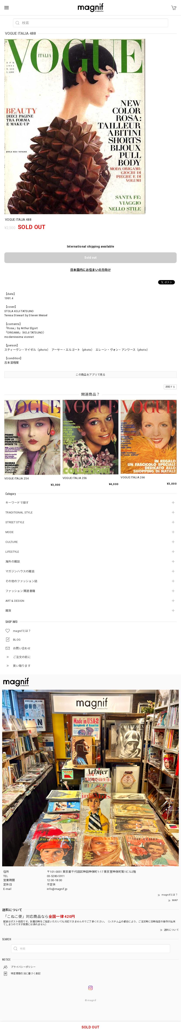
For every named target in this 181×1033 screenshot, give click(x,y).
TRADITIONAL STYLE (18, 512)
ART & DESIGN (14, 600)
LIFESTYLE (12, 551)
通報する (170, 386)
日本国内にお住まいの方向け (90, 270)
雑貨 (8, 610)
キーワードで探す (17, 502)
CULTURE (11, 542)
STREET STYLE (14, 522)
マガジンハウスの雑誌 (19, 571)
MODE (9, 532)
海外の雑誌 (12, 561)
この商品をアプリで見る (90, 374)
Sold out (90, 257)
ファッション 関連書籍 (20, 591)
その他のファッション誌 (21, 581)
